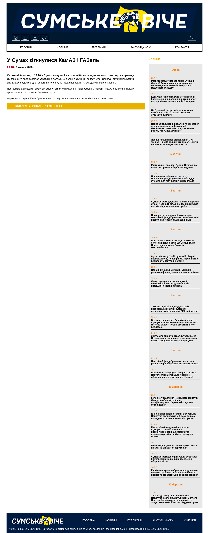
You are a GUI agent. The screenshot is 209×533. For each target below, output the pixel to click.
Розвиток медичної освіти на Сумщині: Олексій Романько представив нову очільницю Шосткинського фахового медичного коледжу (173, 84)
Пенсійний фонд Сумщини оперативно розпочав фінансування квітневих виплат (175, 362)
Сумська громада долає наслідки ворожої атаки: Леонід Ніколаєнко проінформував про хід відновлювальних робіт (175, 204)
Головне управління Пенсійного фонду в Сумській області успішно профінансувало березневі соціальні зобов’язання (174, 401)
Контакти (182, 47)
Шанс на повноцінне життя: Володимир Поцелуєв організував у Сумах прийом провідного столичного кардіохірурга (173, 416)
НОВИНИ (154, 59)
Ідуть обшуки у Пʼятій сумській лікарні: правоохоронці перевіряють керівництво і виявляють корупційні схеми (175, 258)
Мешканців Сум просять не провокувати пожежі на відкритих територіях (174, 446)
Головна (26, 47)
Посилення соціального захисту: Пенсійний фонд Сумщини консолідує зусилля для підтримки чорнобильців (172, 178)
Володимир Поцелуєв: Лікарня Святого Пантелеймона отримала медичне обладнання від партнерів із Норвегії (173, 374)
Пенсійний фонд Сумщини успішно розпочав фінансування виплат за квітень (175, 271)
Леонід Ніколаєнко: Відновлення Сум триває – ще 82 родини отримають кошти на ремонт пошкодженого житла (174, 142)
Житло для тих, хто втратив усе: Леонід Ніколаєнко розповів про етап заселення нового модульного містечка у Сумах (174, 338)
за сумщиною (140, 47)
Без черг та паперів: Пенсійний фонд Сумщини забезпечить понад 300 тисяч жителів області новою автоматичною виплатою (173, 323)
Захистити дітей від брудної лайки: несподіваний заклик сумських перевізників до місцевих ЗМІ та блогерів (174, 308)
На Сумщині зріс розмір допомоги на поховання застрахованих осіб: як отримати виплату (172, 112)
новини (62, 47)
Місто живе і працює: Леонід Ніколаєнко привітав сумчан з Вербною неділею (174, 166)
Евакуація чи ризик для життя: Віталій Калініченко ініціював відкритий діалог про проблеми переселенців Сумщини (173, 99)
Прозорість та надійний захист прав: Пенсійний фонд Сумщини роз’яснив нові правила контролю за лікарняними (175, 217)
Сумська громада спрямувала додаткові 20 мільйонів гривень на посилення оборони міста (174, 459)
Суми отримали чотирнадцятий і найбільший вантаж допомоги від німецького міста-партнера (170, 283)
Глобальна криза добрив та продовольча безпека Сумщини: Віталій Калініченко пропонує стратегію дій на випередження (174, 472)
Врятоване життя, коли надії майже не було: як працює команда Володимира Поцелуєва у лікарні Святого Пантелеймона (173, 244)
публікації (99, 47)
